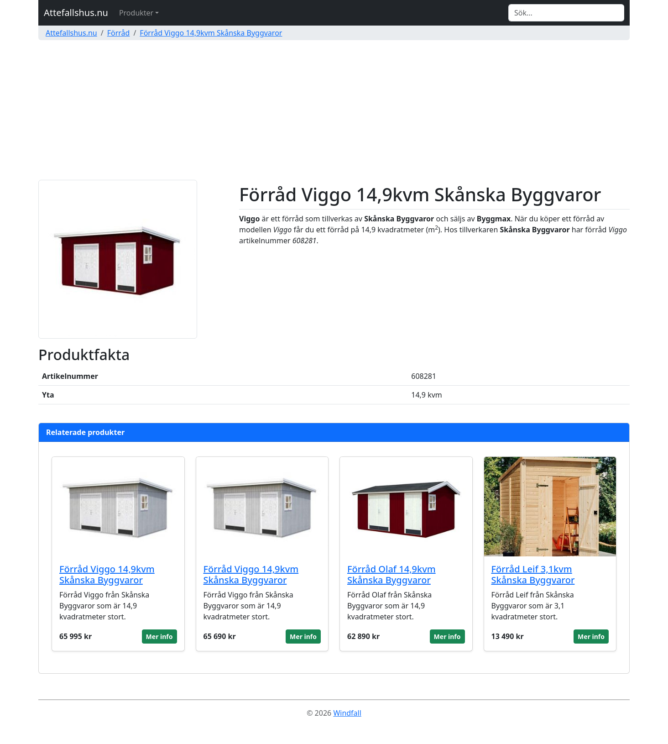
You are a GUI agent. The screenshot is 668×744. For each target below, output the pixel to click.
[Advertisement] (334, 111)
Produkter (136, 13)
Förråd (118, 33)
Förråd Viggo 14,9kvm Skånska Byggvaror (211, 33)
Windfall (347, 713)
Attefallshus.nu (76, 12)
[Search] (566, 12)
